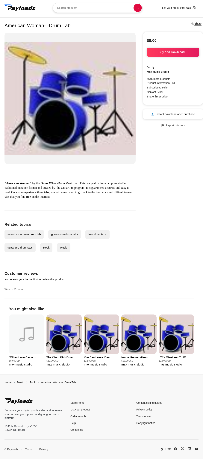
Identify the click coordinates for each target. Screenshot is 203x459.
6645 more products (158, 78)
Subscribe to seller (157, 87)
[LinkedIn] (189, 448)
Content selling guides (149, 402)
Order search (78, 416)
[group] (26, 340)
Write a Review (13, 289)
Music (63, 247)
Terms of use (143, 416)
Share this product (157, 96)
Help (73, 423)
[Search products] (138, 8)
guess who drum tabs (64, 234)
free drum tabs (97, 234)
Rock (46, 247)
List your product (80, 409)
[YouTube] (197, 449)
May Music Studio (158, 71)
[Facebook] (175, 449)
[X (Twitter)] (182, 448)
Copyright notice (145, 423)
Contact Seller (155, 92)
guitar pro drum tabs (20, 247)
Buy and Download (173, 52)
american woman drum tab (24, 234)
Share (196, 23)
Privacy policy (144, 409)
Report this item (173, 125)
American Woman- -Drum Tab (58, 382)
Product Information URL (161, 83)
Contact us (76, 429)
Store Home (77, 402)
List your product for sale (179, 7)
